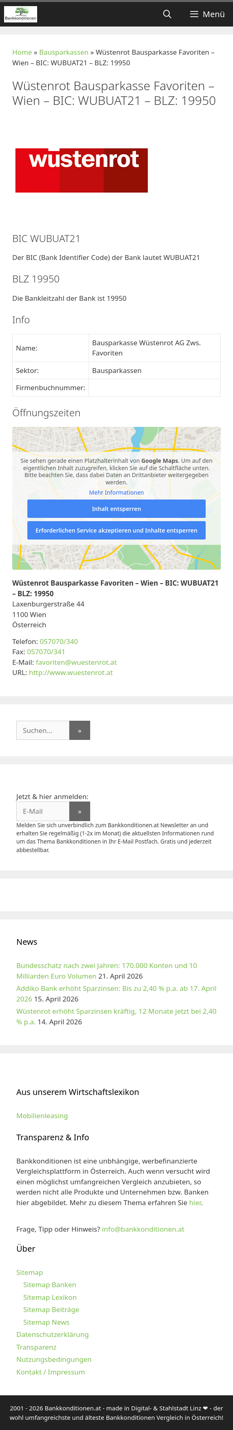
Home (22, 52)
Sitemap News (46, 1322)
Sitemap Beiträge (51, 1309)
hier (195, 1202)
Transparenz (36, 1347)
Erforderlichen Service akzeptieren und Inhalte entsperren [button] (116, 530)
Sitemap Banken (49, 1284)
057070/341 (46, 651)
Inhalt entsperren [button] (116, 509)
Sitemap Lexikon (50, 1297)
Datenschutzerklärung (52, 1334)
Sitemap (29, 1272)
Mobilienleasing (42, 1115)
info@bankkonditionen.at (143, 1229)
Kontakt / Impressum (50, 1372)
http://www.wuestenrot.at (71, 672)
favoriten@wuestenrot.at (76, 662)
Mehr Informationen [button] (116, 492)
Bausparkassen (64, 52)
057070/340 (59, 641)
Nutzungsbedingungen (54, 1359)
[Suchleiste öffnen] (167, 14)
